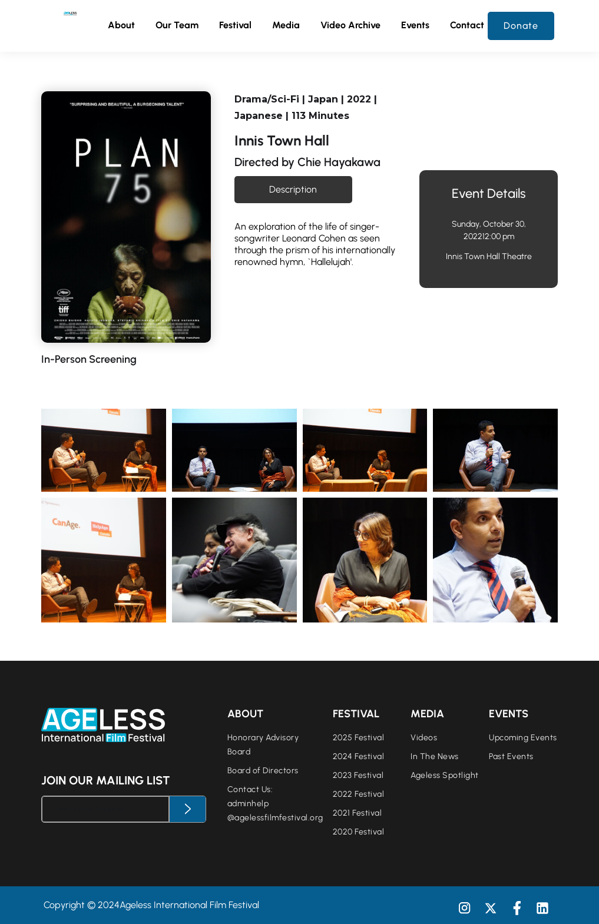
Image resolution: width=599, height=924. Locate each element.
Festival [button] (235, 26)
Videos (424, 738)
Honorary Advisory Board (263, 745)
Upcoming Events (523, 738)
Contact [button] (467, 25)
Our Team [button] (176, 26)
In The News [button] (435, 756)
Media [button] (286, 26)
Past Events (511, 756)
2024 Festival (359, 756)
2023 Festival (358, 775)
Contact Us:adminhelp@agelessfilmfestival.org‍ (275, 803)
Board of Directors (263, 771)
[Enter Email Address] (105, 809)
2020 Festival (359, 832)
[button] (176, 26)
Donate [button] (521, 25)
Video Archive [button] (350, 25)
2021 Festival (357, 813)
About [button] (121, 25)
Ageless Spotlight (445, 775)
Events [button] (415, 26)
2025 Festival (359, 738)
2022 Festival (359, 794)
